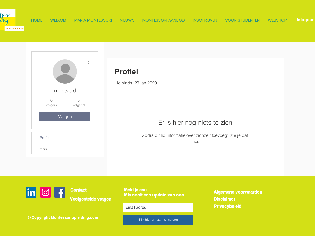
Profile (45, 137)
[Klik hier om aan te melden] (158, 220)
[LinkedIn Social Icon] (31, 192)
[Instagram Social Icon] (45, 192)
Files (43, 148)
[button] (58, 20)
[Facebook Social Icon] (59, 192)
